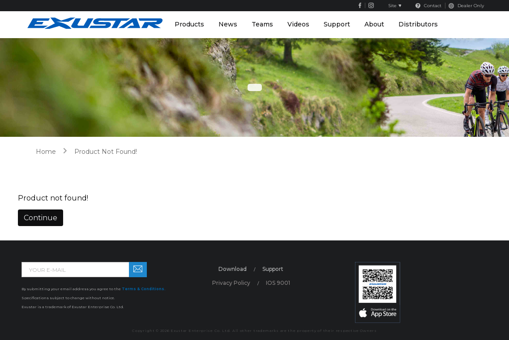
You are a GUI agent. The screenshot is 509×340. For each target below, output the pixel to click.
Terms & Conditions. (144, 289)
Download (232, 269)
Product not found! (105, 152)
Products (189, 24)
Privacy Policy (231, 282)
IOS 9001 (278, 282)
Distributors (418, 24)
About (374, 24)
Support (337, 24)
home (46, 152)
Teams (262, 24)
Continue (40, 218)
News (227, 24)
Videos (298, 24)
